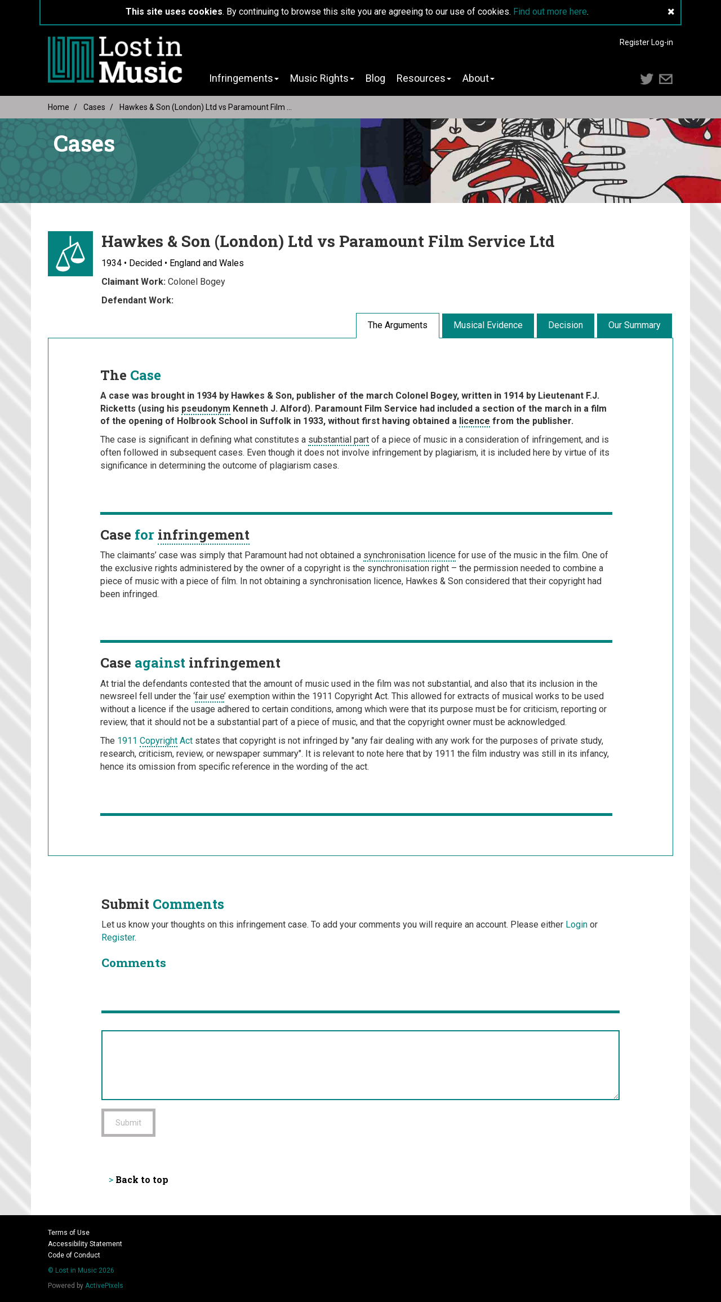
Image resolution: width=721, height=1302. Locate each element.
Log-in (662, 42)
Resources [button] (424, 78)
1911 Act (155, 741)
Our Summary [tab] (634, 325)
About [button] (478, 78)
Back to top (141, 1179)
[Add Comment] (360, 1065)
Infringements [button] (244, 78)
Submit (128, 1122)
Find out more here (550, 11)
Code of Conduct (74, 1255)
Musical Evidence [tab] (488, 325)
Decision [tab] (565, 325)
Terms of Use (69, 1233)
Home (58, 107)
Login (577, 924)
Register (634, 42)
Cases (94, 107)
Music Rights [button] (322, 78)
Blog (375, 78)
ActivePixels (104, 1286)
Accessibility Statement (85, 1244)
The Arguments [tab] (398, 325)
